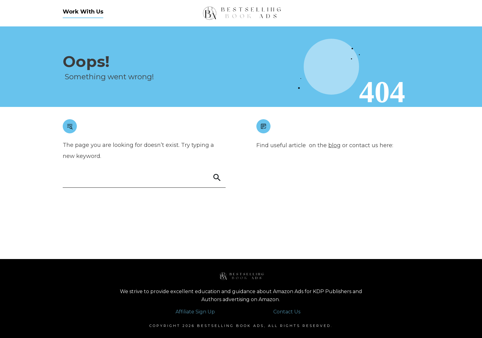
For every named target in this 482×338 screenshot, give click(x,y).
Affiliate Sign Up (195, 312)
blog (334, 145)
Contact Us (286, 312)
